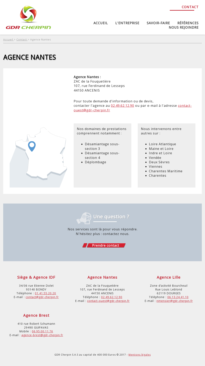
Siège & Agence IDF (36, 277)
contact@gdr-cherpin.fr (42, 297)
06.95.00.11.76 (42, 331)
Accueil (100, 23)
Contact (190, 7)
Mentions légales (140, 354)
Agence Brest (36, 315)
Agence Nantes (40, 39)
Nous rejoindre (184, 27)
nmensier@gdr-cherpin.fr (175, 301)
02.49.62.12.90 (122, 105)
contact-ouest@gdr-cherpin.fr (108, 301)
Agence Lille (169, 277)
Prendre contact (105, 245)
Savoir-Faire (158, 23)
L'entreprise (127, 23)
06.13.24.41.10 (178, 297)
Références (188, 23)
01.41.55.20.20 (45, 293)
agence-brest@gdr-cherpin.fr (42, 335)
